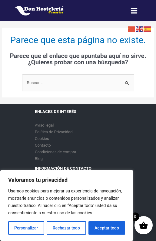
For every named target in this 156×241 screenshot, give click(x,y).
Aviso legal (44, 125)
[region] (66, 205)
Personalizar (26, 228)
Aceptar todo (107, 228)
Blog (39, 158)
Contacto (43, 145)
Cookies (42, 138)
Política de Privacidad (53, 132)
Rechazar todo (66, 228)
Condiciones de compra (55, 152)
